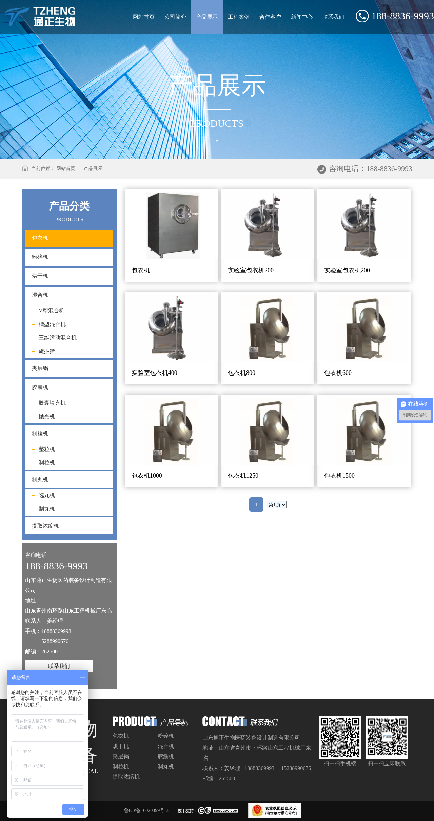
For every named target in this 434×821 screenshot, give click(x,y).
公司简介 (175, 17)
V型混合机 (51, 310)
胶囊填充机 (52, 403)
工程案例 (239, 17)
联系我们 (333, 17)
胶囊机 (40, 387)
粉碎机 (40, 257)
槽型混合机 (52, 324)
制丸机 (40, 479)
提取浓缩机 (45, 526)
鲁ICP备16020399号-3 (146, 810)
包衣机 (69, 238)
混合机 (40, 295)
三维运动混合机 (58, 338)
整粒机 (47, 449)
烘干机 (40, 276)
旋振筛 (47, 351)
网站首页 (144, 17)
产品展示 (207, 17)
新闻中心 (302, 17)
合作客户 (270, 17)
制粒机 (40, 433)
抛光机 (47, 416)
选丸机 (47, 495)
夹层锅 (40, 368)
